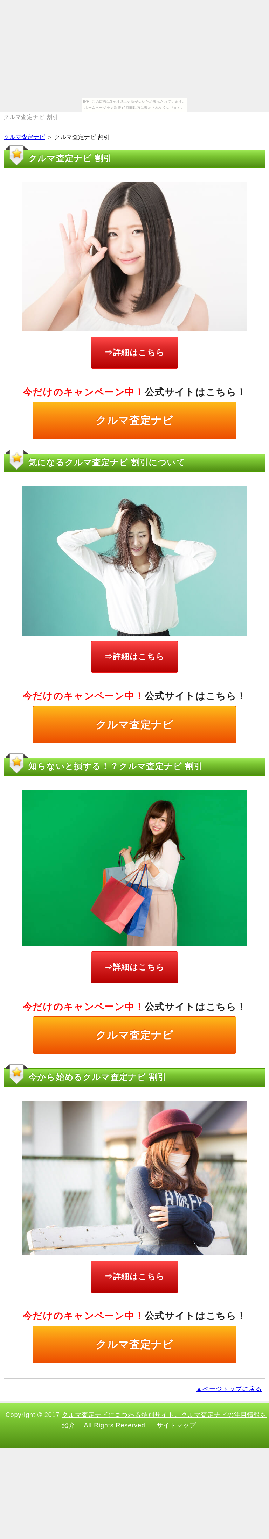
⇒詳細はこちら (134, 352)
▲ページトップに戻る (229, 1389)
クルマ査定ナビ (24, 137)
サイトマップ (176, 1425)
